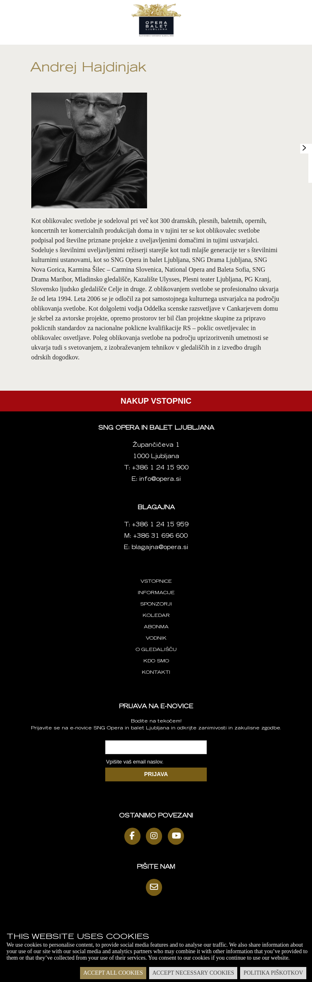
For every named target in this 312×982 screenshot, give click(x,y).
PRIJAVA (156, 774)
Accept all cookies (113, 973)
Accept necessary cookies (193, 973)
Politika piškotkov (273, 973)
